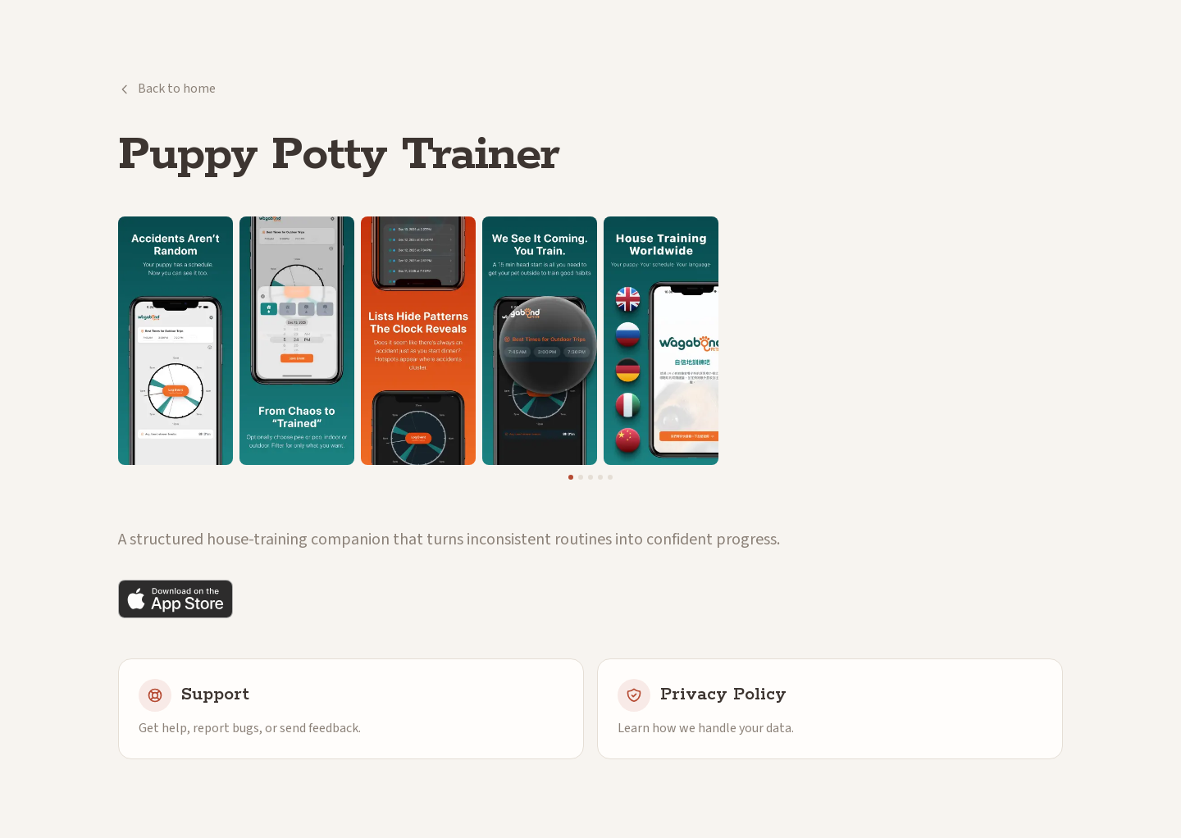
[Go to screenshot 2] (580, 477)
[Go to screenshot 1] (570, 477)
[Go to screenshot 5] (610, 477)
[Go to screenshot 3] (590, 477)
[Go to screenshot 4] (600, 477)
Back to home (167, 89)
